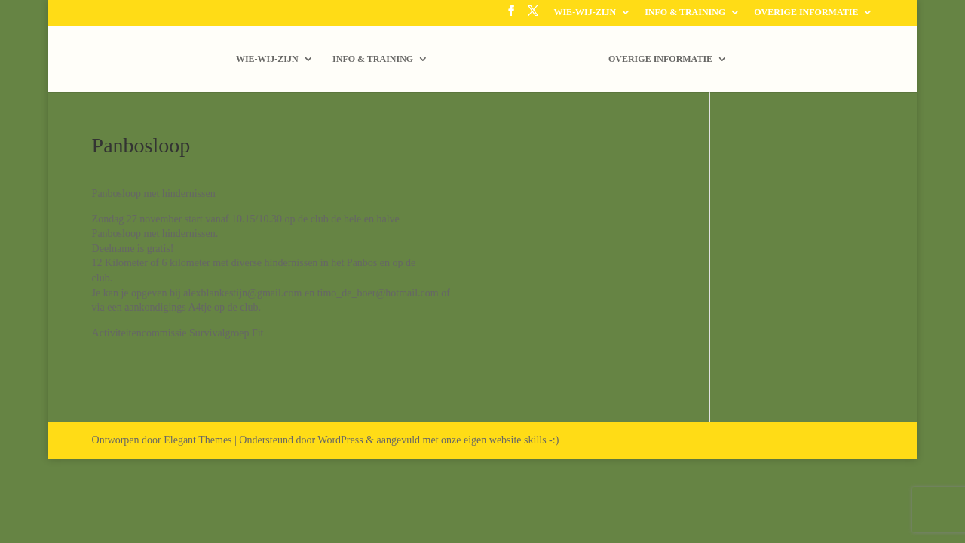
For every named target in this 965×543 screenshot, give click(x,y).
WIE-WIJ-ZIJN (584, 12)
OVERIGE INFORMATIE (806, 12)
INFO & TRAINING (685, 12)
